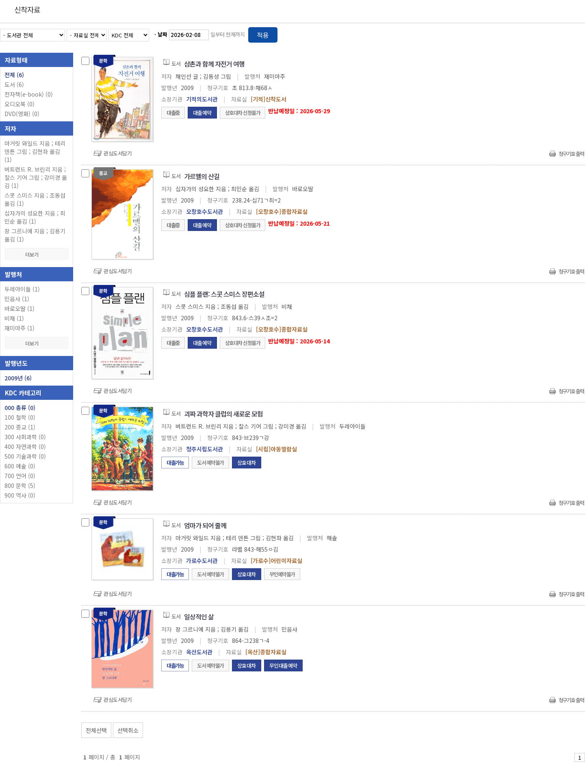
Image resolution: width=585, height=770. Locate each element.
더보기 (36, 254)
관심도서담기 (118, 153)
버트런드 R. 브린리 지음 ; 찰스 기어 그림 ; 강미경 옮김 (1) (35, 177)
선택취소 (128, 730)
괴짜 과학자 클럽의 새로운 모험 (223, 413)
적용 (263, 35)
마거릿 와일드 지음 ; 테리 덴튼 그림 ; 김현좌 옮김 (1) (34, 151)
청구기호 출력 (571, 153)
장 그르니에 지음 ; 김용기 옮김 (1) (34, 235)
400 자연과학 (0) (25, 446)
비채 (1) (14, 318)
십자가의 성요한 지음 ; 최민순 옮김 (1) (34, 217)
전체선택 (96, 730)
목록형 (574, 33)
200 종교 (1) (19, 427)
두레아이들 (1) (22, 289)
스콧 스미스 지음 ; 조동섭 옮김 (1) (34, 199)
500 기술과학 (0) (25, 456)
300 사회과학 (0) (25, 437)
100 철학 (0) (19, 417)
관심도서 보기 (498, 728)
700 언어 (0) (19, 476)
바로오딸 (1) (19, 308)
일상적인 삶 (199, 616)
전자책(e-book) (28, 94)
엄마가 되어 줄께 (205, 525)
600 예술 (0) (19, 466)
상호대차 (246, 462)
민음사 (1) (16, 299)
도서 (14, 84)
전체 (14, 75)
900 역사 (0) (19, 495)
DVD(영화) (21, 114)
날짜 (162, 34)
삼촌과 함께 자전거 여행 (214, 64)
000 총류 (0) (19, 407)
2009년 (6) (18, 378)
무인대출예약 (283, 665)
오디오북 (19, 104)
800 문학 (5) (19, 485)
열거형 (562, 33)
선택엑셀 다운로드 (556, 728)
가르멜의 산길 (201, 176)
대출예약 (202, 112)
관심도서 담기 (439, 728)
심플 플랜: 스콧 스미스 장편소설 (224, 294)
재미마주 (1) (19, 328)
